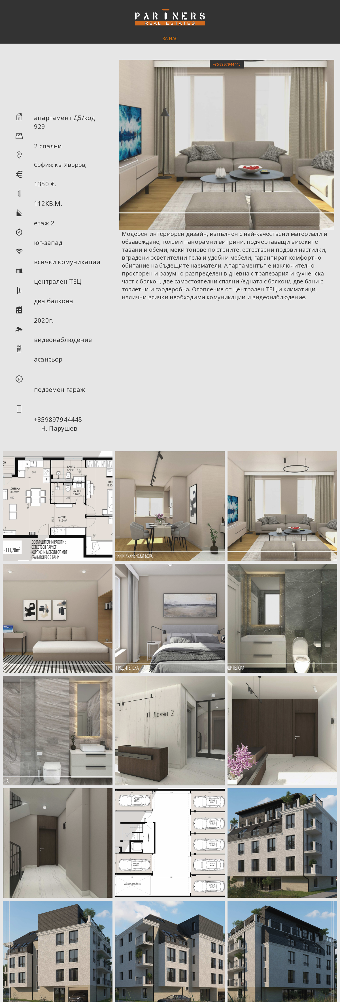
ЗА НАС (170, 38)
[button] (226, 64)
